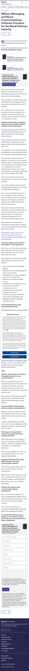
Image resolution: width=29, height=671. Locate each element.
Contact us (4, 641)
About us (3, 635)
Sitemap (3, 660)
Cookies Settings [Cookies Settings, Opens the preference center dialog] (14, 352)
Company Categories (20, 7)
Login (22, 2)
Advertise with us (5, 637)
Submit (6, 589)
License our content (6, 639)
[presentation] (14, 573)
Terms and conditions (7, 658)
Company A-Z (11, 7)
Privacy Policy (10, 593)
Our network (4, 650)
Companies (3, 7)
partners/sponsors (20, 581)
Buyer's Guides (4, 10)
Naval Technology (9, 129)
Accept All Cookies (14, 356)
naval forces (9, 260)
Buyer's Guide (10, 56)
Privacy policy (5, 655)
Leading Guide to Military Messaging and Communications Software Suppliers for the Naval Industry (16, 59)
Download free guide (8, 84)
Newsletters (4, 646)
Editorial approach (6, 644)
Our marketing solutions (7, 648)
